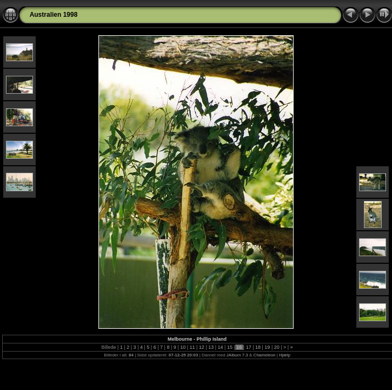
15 (229, 347)
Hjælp (284, 355)
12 (201, 347)
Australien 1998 (54, 14)
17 (248, 347)
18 (258, 347)
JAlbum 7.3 (237, 355)
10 (183, 347)
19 (267, 347)
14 (220, 347)
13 (211, 347)
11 (192, 347)
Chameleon (265, 355)
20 (277, 347)
